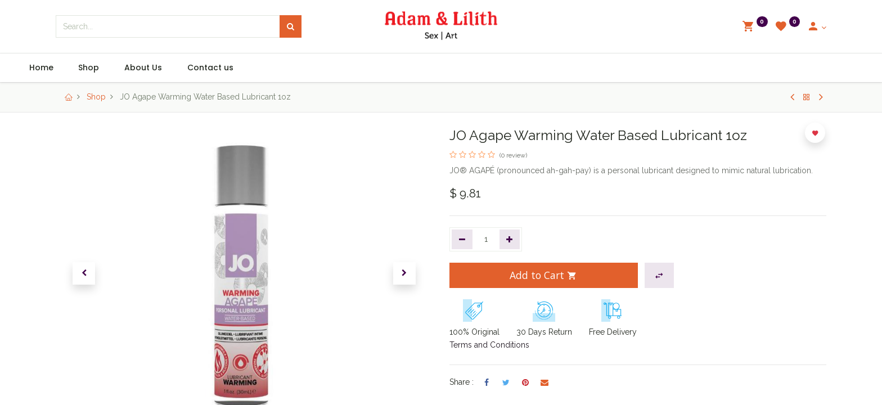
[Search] (291, 26)
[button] (84, 273)
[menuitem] (80, 68)
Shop (96, 96)
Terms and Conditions (489, 344)
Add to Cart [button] (543, 275)
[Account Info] (816, 27)
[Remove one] (462, 240)
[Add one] (510, 240)
